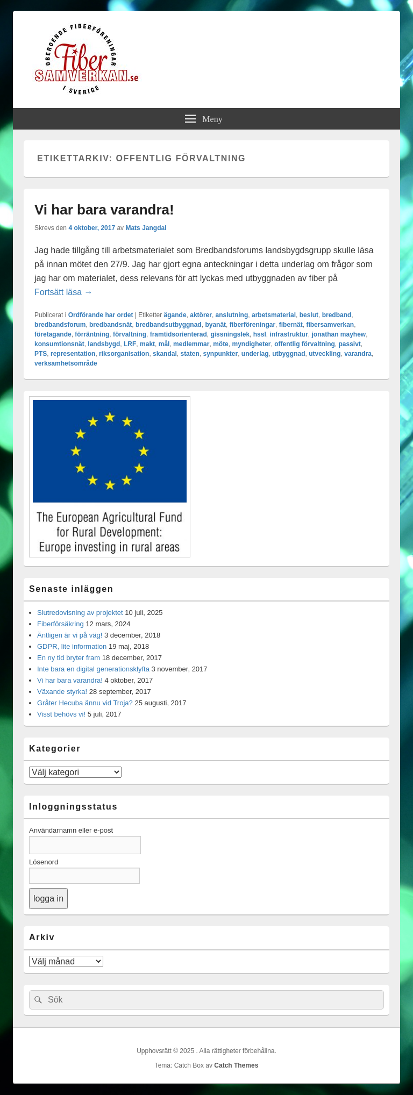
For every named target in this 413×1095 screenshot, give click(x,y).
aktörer (201, 315)
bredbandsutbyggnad (169, 324)
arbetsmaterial (274, 315)
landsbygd (104, 344)
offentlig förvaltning (304, 344)
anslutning (232, 315)
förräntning (92, 334)
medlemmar (191, 344)
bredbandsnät (110, 324)
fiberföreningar (252, 324)
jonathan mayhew (338, 334)
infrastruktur (288, 334)
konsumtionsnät (59, 344)
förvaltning (129, 334)
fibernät (291, 324)
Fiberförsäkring (60, 624)
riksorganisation (124, 353)
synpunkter (220, 353)
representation (73, 353)
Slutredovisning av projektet (80, 613)
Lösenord (43, 862)
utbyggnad (288, 353)
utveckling (324, 353)
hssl (259, 334)
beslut (309, 315)
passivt (349, 344)
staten (189, 353)
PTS (40, 353)
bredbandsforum (60, 324)
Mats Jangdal (145, 228)
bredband (337, 315)
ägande (175, 315)
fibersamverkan (330, 324)
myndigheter (251, 344)
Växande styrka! (62, 692)
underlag (255, 353)
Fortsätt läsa (63, 292)
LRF (130, 344)
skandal (165, 353)
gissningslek (230, 334)
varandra (358, 353)
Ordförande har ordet (100, 315)
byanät (215, 324)
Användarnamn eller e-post (71, 830)
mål (164, 344)
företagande (53, 334)
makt (147, 344)
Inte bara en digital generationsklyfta (93, 669)
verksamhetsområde (65, 363)
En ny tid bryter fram (68, 658)
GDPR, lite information (71, 646)
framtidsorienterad (178, 334)
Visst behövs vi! (61, 714)
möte (221, 344)
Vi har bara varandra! (104, 210)
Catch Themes (236, 1065)
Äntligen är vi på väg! (69, 635)
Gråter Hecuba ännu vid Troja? (85, 703)
